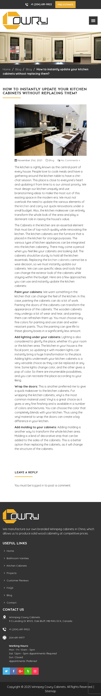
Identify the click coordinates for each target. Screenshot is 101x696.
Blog (51, 160)
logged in (38, 485)
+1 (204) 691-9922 (41, 4)
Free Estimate (65, 4)
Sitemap (50, 691)
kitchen (24, 206)
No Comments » (70, 160)
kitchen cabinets (59, 260)
